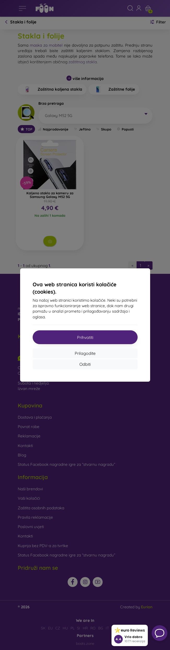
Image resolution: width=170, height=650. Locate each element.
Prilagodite (85, 353)
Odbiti (85, 364)
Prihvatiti (85, 337)
